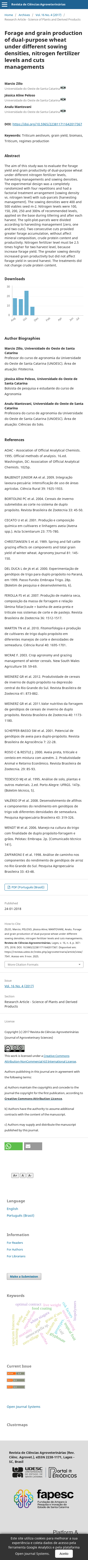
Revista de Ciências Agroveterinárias (38, 4)
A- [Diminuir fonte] (30, 1175)
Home (9, 15)
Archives (24, 15)
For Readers (15, 1243)
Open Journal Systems (23, 1406)
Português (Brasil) (20, 1215)
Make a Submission (24, 1276)
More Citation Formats (23, 964)
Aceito (64, 1553)
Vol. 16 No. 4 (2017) (48, 15)
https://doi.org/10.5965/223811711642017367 (47, 124)
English (12, 1209)
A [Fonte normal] (23, 1175)
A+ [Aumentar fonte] (15, 1175)
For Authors (15, 1249)
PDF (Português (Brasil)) (27, 887)
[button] (14, 1146)
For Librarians (16, 1256)
